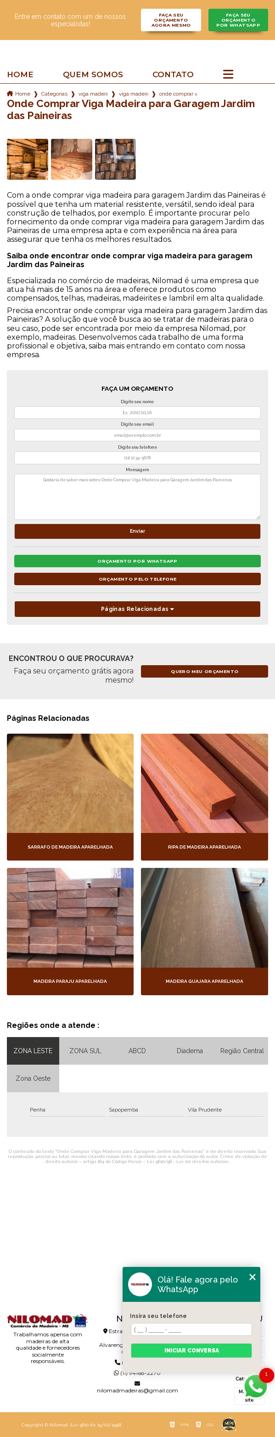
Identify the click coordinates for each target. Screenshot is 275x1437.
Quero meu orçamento (204, 671)
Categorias (54, 94)
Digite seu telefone (137, 447)
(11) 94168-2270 (137, 1372)
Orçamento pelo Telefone (138, 579)
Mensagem (137, 470)
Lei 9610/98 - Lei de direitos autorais (187, 1161)
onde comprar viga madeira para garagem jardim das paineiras (178, 94)
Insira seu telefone (158, 1316)
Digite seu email (137, 424)
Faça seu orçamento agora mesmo (171, 20)
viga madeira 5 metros (133, 94)
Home (20, 74)
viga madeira (93, 94)
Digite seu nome (137, 401)
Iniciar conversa (191, 1350)
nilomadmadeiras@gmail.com (137, 1387)
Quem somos (93, 74)
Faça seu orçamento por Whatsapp (238, 20)
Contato (173, 74)
